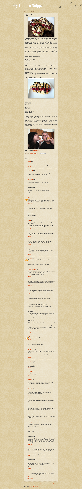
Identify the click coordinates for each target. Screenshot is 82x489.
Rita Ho (29, 220)
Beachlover (30, 170)
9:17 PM (29, 476)
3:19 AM (29, 236)
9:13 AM (29, 265)
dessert (29, 155)
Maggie (29, 336)
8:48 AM (29, 254)
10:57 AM (30, 285)
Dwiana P (30, 371)
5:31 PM (29, 332)
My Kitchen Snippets (28, 5)
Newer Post (27, 484)
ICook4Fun (30, 361)
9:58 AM (29, 432)
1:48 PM (29, 367)
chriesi (29, 213)
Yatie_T (29, 247)
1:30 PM (29, 357)
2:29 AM (29, 210)
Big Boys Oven (31, 342)
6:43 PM (29, 403)
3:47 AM (29, 339)
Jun (29, 206)
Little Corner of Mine (32, 269)
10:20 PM (30, 194)
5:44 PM (29, 166)
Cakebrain (30, 289)
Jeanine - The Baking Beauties (34, 414)
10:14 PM (30, 183)
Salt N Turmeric (31, 349)
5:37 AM (29, 346)
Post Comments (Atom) (33, 486)
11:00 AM (30, 395)
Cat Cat (29, 197)
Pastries (32, 155)
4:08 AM (29, 244)
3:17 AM (29, 228)
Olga (29, 279)
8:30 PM (29, 384)
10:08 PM (30, 455)
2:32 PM (29, 293)
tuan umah (30, 388)
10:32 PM (30, 375)
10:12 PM (30, 175)
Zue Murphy (30, 379)
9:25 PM (29, 411)
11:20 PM (30, 444)
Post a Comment (30, 478)
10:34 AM (30, 276)
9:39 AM (29, 419)
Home (41, 484)
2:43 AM (29, 216)
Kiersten (30, 258)
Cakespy (30, 406)
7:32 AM (29, 468)
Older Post (55, 484)
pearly (29, 161)
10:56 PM (30, 203)
